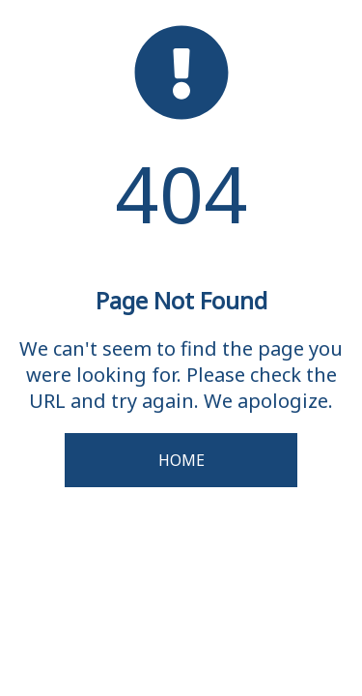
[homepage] (181, 115)
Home (181, 460)
